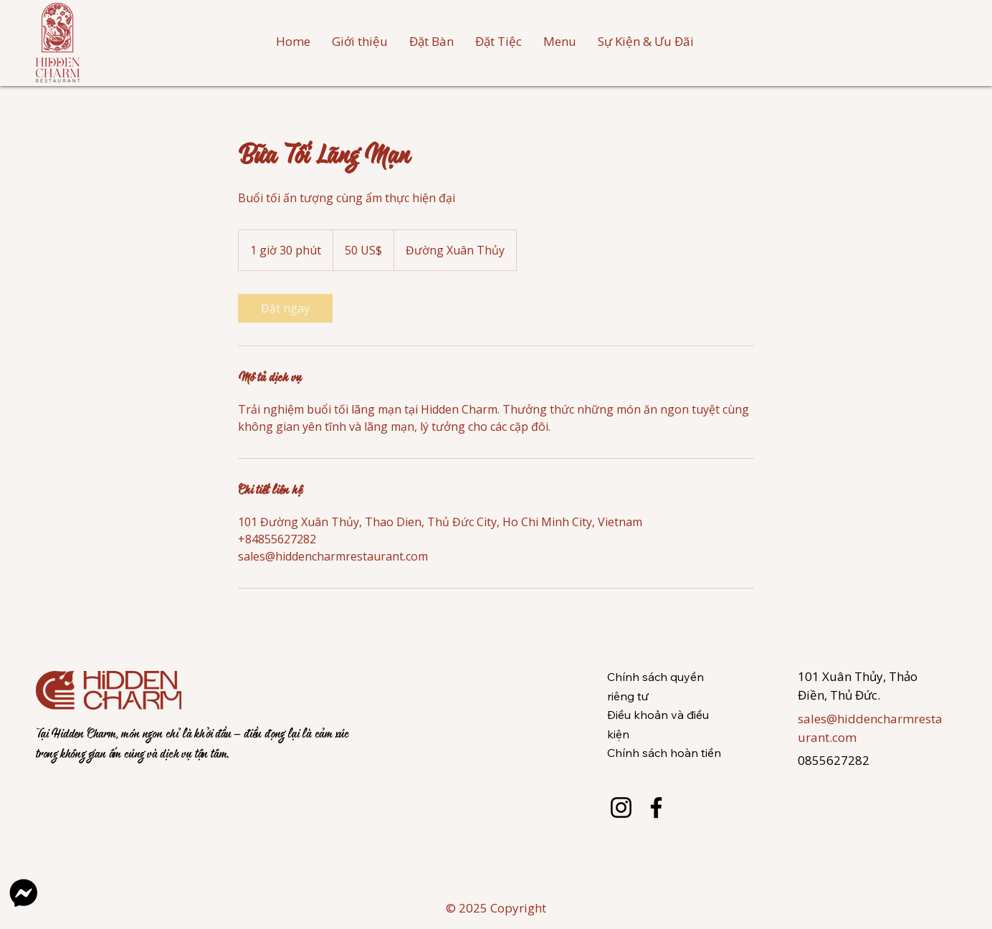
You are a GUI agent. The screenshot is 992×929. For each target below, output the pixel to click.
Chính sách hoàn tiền (664, 752)
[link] (285, 308)
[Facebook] (656, 807)
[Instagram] (621, 807)
